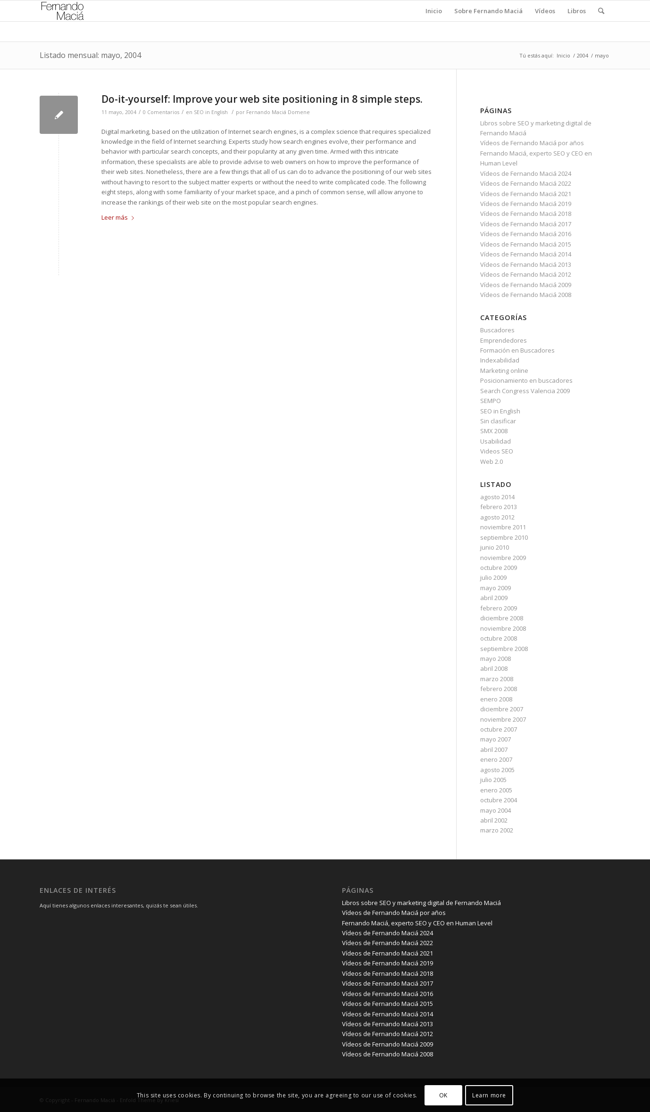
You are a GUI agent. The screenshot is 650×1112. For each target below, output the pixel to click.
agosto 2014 (497, 497)
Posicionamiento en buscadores (526, 380)
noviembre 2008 (503, 628)
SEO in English (211, 112)
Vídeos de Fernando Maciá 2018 (525, 213)
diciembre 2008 (501, 618)
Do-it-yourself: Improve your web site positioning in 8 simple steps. (262, 99)
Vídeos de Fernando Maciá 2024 (525, 173)
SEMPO (490, 400)
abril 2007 (494, 749)
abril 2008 (494, 668)
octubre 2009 (498, 567)
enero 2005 (496, 790)
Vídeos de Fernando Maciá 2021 (525, 193)
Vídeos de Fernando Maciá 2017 (525, 224)
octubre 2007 (498, 729)
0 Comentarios (161, 112)
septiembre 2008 (504, 648)
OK (443, 1095)
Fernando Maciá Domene (278, 112)
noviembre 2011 (503, 527)
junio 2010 (494, 547)
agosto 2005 (497, 770)
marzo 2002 (496, 830)
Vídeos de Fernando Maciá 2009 (525, 284)
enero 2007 (496, 759)
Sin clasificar (498, 421)
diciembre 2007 (501, 709)
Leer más (119, 217)
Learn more (489, 1095)
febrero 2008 (498, 688)
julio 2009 (493, 577)
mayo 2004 (495, 810)
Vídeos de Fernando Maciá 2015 (525, 244)
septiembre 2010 (504, 537)
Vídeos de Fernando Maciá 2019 (525, 203)
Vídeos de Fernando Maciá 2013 (525, 264)
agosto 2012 (497, 517)
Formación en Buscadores (517, 350)
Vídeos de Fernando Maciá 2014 (525, 254)
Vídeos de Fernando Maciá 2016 (525, 234)
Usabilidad (495, 441)
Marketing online (504, 370)
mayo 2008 (495, 658)
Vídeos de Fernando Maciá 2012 (525, 274)
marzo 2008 (496, 679)
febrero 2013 (498, 506)
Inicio (563, 55)
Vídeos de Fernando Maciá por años (532, 143)
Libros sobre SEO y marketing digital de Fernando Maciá (421, 902)
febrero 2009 (498, 608)
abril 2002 (494, 820)
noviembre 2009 (503, 557)
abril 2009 (494, 597)
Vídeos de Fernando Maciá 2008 (525, 294)
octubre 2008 (498, 638)
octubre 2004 (498, 800)
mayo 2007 (495, 739)
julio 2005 (493, 779)
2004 (582, 55)
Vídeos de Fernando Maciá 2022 (525, 183)
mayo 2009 (495, 588)
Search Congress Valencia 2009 (525, 391)
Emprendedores (503, 340)
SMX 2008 (494, 431)
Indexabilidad (499, 360)
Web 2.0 (491, 461)
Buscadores (497, 330)
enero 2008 (496, 699)
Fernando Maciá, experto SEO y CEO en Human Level (417, 923)
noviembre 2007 (503, 719)
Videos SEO (496, 451)
